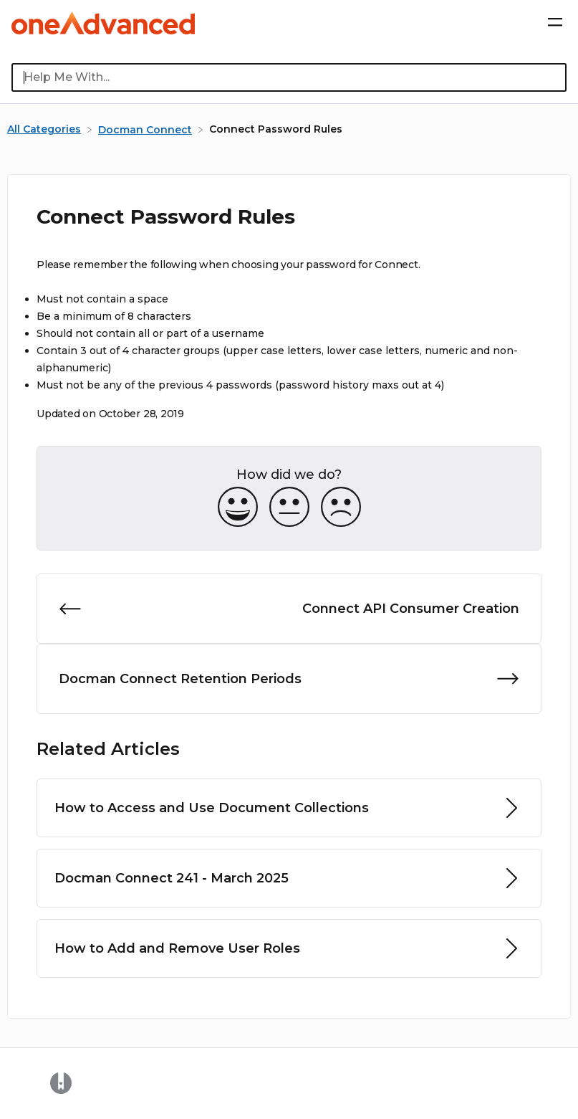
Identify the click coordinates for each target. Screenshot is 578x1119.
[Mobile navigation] (555, 22)
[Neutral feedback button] (289, 508)
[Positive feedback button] (237, 508)
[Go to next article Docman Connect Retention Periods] (289, 679)
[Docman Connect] (146, 129)
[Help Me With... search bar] (289, 77)
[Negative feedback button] (341, 508)
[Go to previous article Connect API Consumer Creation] (289, 608)
